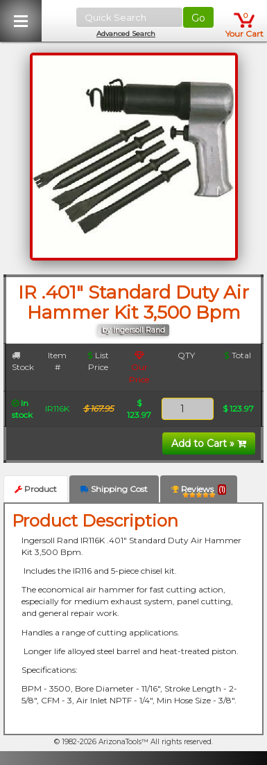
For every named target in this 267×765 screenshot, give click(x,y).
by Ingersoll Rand (133, 330)
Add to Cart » (208, 443)
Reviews (198, 492)
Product (36, 489)
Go (198, 18)
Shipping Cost (114, 489)
